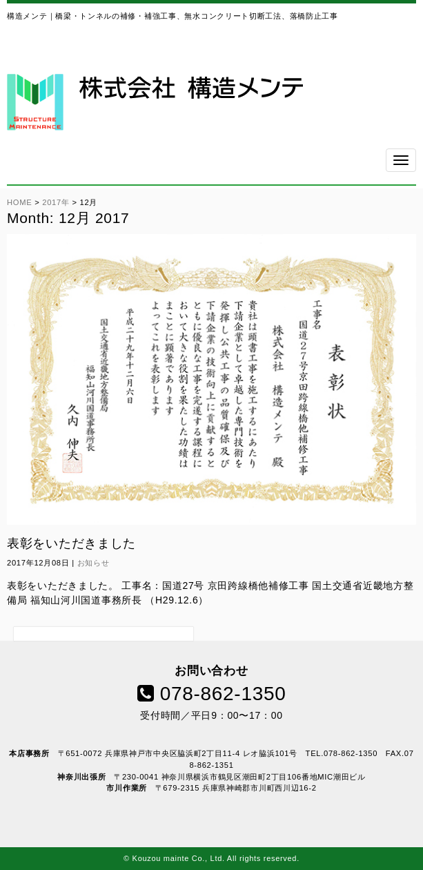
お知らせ (93, 563)
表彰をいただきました (71, 543)
